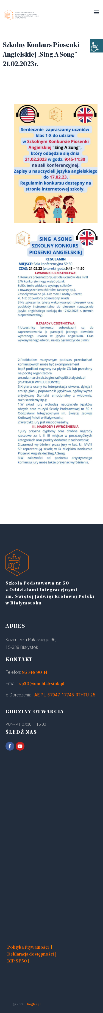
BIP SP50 (17, 961)
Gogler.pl (33, 1004)
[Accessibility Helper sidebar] (96, 45)
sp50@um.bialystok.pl (42, 684)
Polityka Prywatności (28, 947)
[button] (96, 12)
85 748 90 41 (34, 672)
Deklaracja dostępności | (31, 954)
